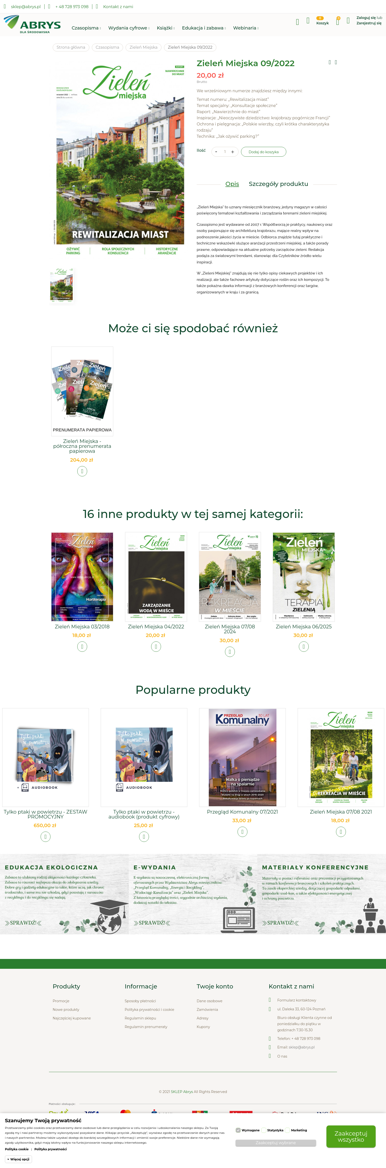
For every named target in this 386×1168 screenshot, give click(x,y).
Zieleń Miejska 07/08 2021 (341, 822)
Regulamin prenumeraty (146, 1043)
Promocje (61, 1017)
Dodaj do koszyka (264, 156)
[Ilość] (225, 156)
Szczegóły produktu (278, 188)
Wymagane (251, 1130)
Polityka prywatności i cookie (149, 1026)
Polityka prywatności (50, 1149)
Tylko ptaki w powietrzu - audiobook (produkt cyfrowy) (143, 824)
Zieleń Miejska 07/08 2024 (230, 634)
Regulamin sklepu (140, 1034)
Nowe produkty (66, 1026)
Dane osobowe (209, 1017)
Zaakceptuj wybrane (276, 1142)
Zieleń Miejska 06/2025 (304, 632)
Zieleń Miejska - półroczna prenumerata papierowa (82, 448)
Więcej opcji (19, 1159)
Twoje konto (215, 1002)
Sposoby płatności (140, 1017)
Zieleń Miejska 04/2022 (156, 632)
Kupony (203, 1043)
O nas (282, 1073)
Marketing (299, 1130)
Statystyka (275, 1130)
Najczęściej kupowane (72, 1034)
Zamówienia (207, 1026)
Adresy (203, 1034)
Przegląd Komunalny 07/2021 (242, 822)
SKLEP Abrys (182, 1108)
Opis (232, 188)
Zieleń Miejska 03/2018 (82, 632)
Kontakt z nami (114, 6)
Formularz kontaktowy (296, 1017)
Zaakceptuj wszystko (351, 1136)
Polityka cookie (17, 1149)
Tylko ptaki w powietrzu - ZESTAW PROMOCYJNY (45, 824)
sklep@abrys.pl (302, 1064)
